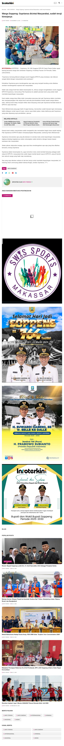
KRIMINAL (49, 715)
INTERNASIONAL (36, 715)
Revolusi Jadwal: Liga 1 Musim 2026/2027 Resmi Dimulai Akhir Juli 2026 (25, 703)
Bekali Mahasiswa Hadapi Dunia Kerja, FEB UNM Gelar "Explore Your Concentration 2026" (31, 634)
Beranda (4, 9)
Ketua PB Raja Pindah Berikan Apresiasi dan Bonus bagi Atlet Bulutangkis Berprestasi (51, 123)
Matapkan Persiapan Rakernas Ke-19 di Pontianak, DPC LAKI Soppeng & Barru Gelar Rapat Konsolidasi (31, 669)
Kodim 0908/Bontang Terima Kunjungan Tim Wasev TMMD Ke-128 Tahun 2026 (12, 123)
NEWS (18, 719)
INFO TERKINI (8, 715)
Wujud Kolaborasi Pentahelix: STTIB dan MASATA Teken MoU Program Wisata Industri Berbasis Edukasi (32, 123)
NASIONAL (8, 719)
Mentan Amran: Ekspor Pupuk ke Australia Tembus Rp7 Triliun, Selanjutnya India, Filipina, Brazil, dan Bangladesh (31, 600)
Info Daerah (7, 561)
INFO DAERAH (11, 9)
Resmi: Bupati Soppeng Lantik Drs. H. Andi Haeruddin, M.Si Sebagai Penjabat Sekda (29, 566)
